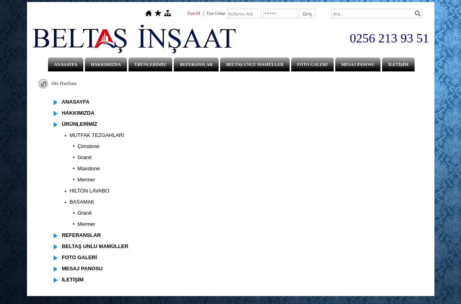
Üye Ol (193, 13)
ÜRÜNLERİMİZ (150, 64)
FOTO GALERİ (312, 64)
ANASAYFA (65, 64)
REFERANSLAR (196, 64)
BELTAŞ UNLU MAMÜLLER (255, 64)
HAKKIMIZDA (106, 64)
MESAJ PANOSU (358, 64)
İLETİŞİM (398, 64)
